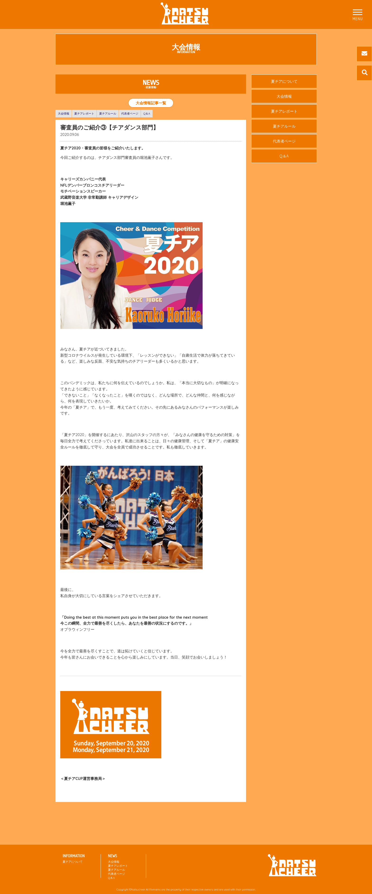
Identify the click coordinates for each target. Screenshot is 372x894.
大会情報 (63, 113)
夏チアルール (107, 113)
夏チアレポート (84, 113)
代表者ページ (129, 113)
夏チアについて (284, 81)
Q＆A (146, 113)
